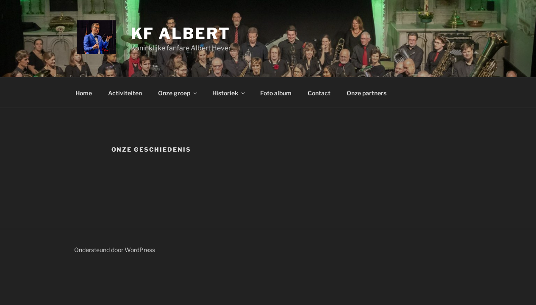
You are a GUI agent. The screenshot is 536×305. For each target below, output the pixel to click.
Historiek (229, 93)
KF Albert (181, 33)
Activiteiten (125, 93)
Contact (319, 93)
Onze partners (366, 93)
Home (83, 93)
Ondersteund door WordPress (114, 249)
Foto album (276, 93)
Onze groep (178, 93)
